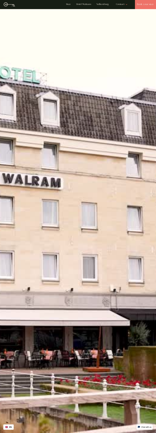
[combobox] (8, 427)
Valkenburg (102, 4)
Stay (68, 4)
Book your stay (145, 4)
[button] (122, 4)
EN (8, 427)
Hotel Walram (83, 4)
